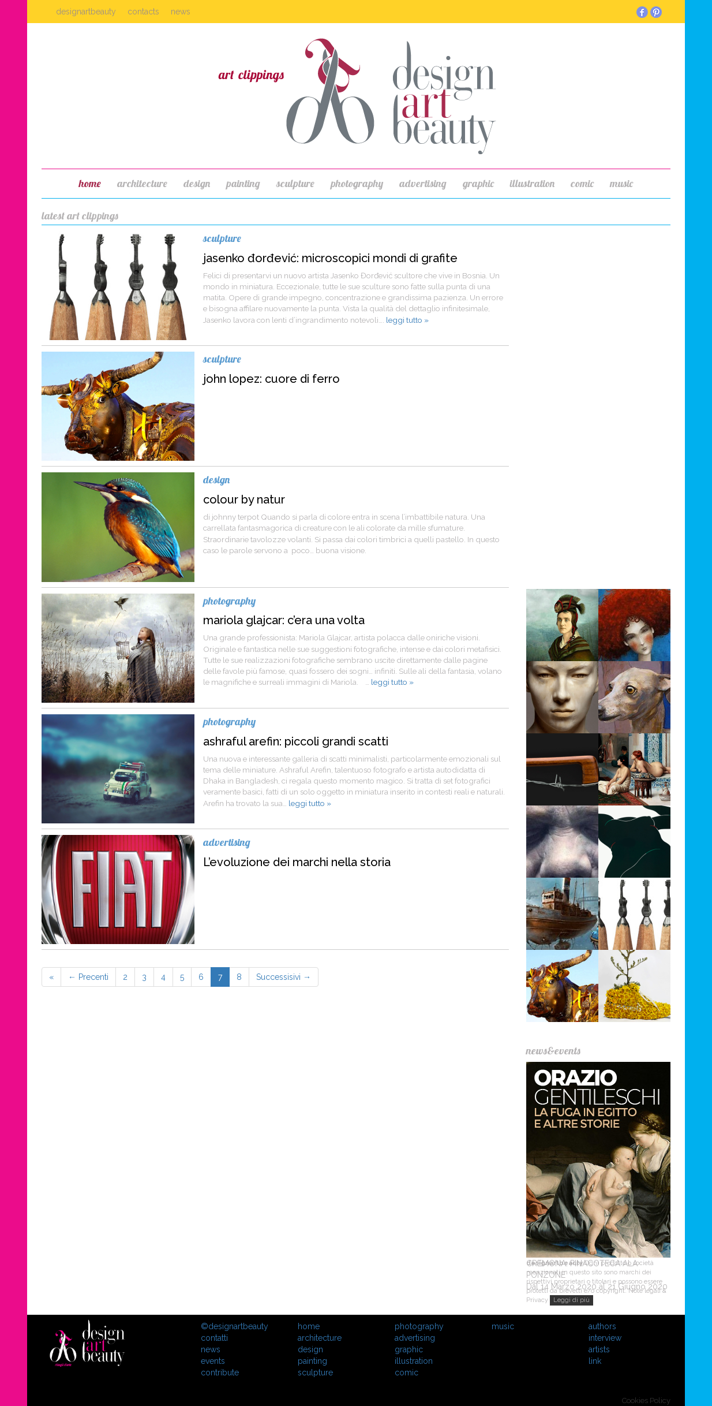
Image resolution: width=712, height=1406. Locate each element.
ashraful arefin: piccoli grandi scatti (295, 741)
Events (213, 1361)
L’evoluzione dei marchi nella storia (297, 862)
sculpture (295, 183)
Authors (602, 1326)
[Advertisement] (598, 404)
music (621, 183)
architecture (142, 183)
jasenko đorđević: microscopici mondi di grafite (330, 258)
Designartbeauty (86, 11)
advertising (423, 183)
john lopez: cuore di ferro (271, 379)
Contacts (143, 11)
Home (309, 1326)
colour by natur (244, 499)
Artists (599, 1349)
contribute (220, 1372)
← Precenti (88, 977)
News (180, 11)
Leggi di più (571, 1300)
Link (595, 1361)
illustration (532, 183)
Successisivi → (283, 977)
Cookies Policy (646, 1400)
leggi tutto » (407, 320)
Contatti (214, 1337)
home (90, 183)
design (196, 183)
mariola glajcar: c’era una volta (284, 620)
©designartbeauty (234, 1326)
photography (357, 183)
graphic (478, 183)
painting (243, 183)
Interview (605, 1337)
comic (582, 183)
